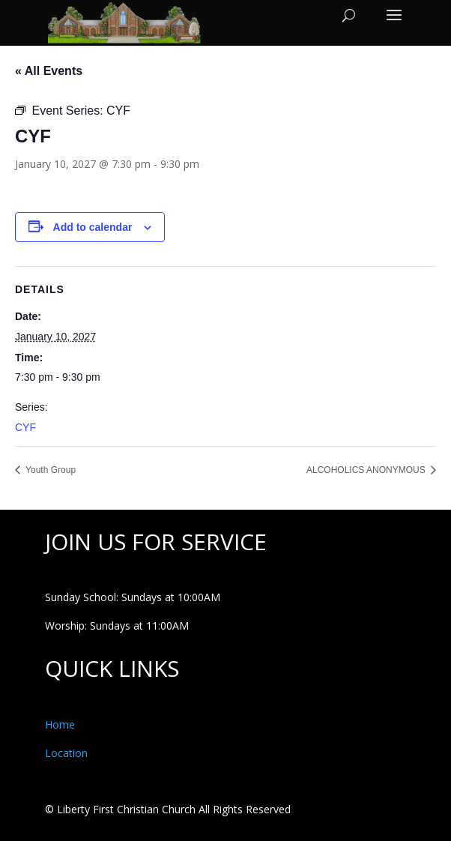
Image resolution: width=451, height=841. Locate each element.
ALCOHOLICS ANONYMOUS (367, 470)
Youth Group (49, 470)
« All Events (48, 70)
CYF (25, 427)
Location (66, 753)
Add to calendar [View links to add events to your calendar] (93, 227)
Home (60, 724)
